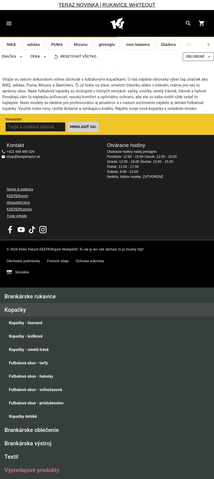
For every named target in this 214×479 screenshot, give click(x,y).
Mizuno (80, 44)
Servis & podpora (20, 189)
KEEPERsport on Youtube (21, 229)
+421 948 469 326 (21, 152)
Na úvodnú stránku (117, 23)
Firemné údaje (58, 261)
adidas (33, 44)
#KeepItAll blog (18, 203)
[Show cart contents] (201, 23)
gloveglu (107, 44)
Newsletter (14, 119)
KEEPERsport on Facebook (10, 229)
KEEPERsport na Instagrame (43, 229)
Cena (38, 56)
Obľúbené (198, 57)
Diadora (168, 44)
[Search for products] (188, 23)
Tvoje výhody (17, 216)
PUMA (57, 44)
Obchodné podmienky (23, 261)
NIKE (11, 44)
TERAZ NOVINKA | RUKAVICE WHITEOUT (107, 5)
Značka (12, 56)
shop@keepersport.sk (23, 157)
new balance (138, 44)
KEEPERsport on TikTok (32, 229)
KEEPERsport (17, 196)
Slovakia (22, 272)
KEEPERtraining (19, 209)
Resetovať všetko (75, 56)
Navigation (9, 23)
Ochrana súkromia (90, 261)
